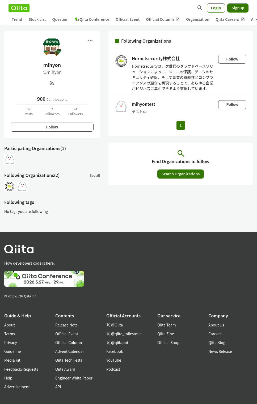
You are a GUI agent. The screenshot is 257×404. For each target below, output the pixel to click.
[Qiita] (19, 8)
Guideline (12, 351)
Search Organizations (181, 173)
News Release (220, 351)
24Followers (75, 111)
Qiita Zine (165, 333)
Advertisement (17, 386)
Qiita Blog (216, 342)
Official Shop (168, 342)
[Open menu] (90, 40)
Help (8, 378)
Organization (197, 19)
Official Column (163, 19)
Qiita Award (65, 369)
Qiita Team (166, 325)
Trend (17, 19)
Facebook (114, 351)
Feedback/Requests (21, 369)
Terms (9, 333)
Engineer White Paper (73, 378)
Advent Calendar (69, 351)
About (9, 325)
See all (95, 175)
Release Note (66, 325)
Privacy (10, 342)
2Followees (52, 111)
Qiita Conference (92, 19)
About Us (216, 325)
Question (60, 19)
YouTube (113, 360)
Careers (214, 333)
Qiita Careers (230, 19)
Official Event (128, 19)
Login (216, 7)
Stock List (37, 19)
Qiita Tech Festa (68, 360)
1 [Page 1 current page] (181, 125)
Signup (237, 7)
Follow (52, 127)
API (58, 386)
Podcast (113, 369)
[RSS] (52, 83)
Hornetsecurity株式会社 (156, 58)
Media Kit (12, 360)
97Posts (29, 111)
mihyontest (143, 104)
